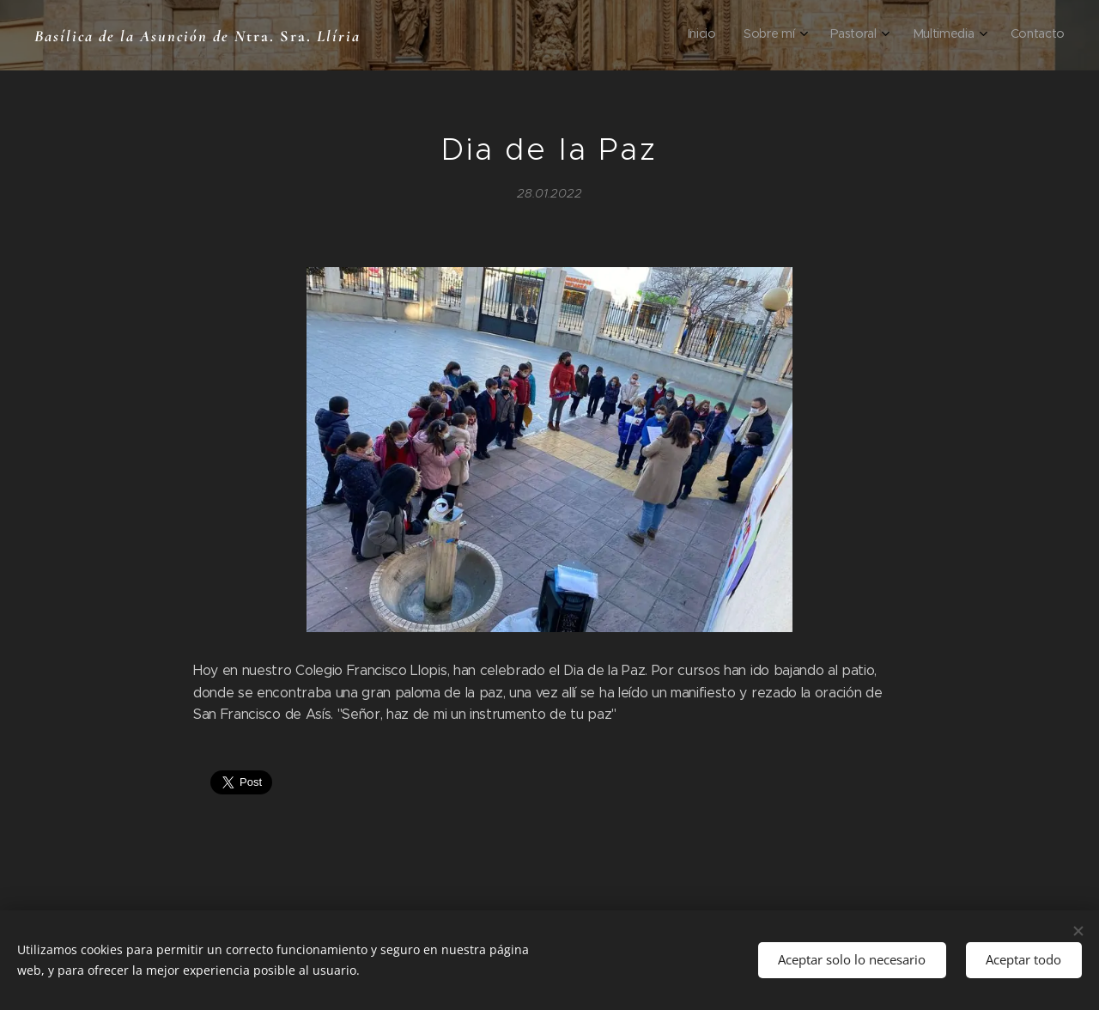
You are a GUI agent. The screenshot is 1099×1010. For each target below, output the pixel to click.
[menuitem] (934, 35)
